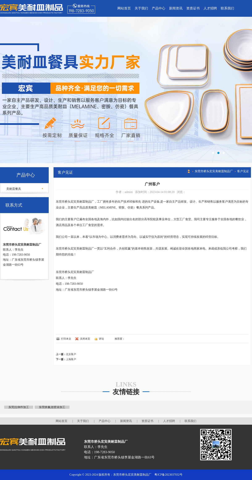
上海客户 (71, 359)
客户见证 (243, 171)
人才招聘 (210, 8)
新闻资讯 (175, 8)
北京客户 (71, 354)
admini (129, 192)
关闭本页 (85, 338)
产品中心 (158, 8)
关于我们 (141, 8)
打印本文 (66, 338)
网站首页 (124, 8)
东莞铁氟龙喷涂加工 (52, 407)
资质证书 (193, 8)
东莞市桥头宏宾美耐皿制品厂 (214, 171)
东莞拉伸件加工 (18, 407)
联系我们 (227, 8)
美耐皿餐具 (13, 188)
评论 (101, 338)
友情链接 (126, 391)
